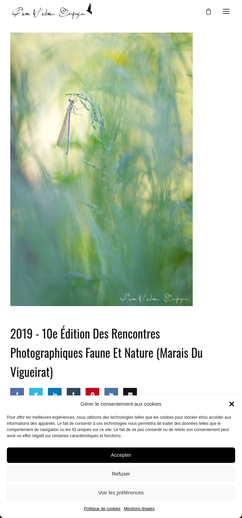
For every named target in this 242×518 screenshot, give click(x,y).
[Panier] (205, 11)
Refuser (121, 474)
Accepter (121, 455)
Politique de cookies (102, 508)
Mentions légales (139, 508)
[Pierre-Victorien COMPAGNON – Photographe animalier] (52, 11)
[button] (231, 404)
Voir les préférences (121, 492)
